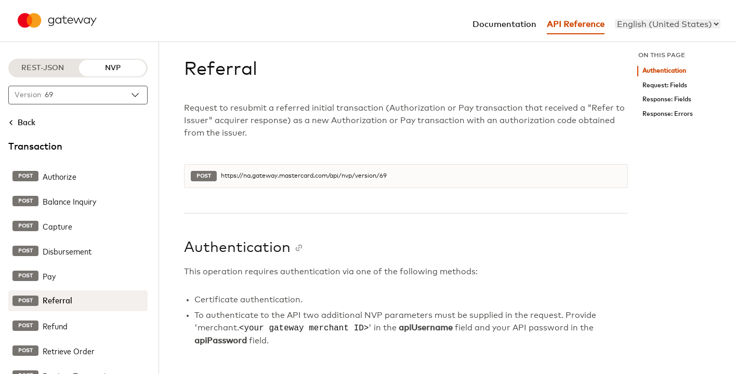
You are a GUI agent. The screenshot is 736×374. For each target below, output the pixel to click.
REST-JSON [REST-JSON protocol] (42, 68)
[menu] (667, 24)
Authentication (664, 71)
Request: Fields (664, 85)
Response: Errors (667, 114)
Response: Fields (666, 99)
